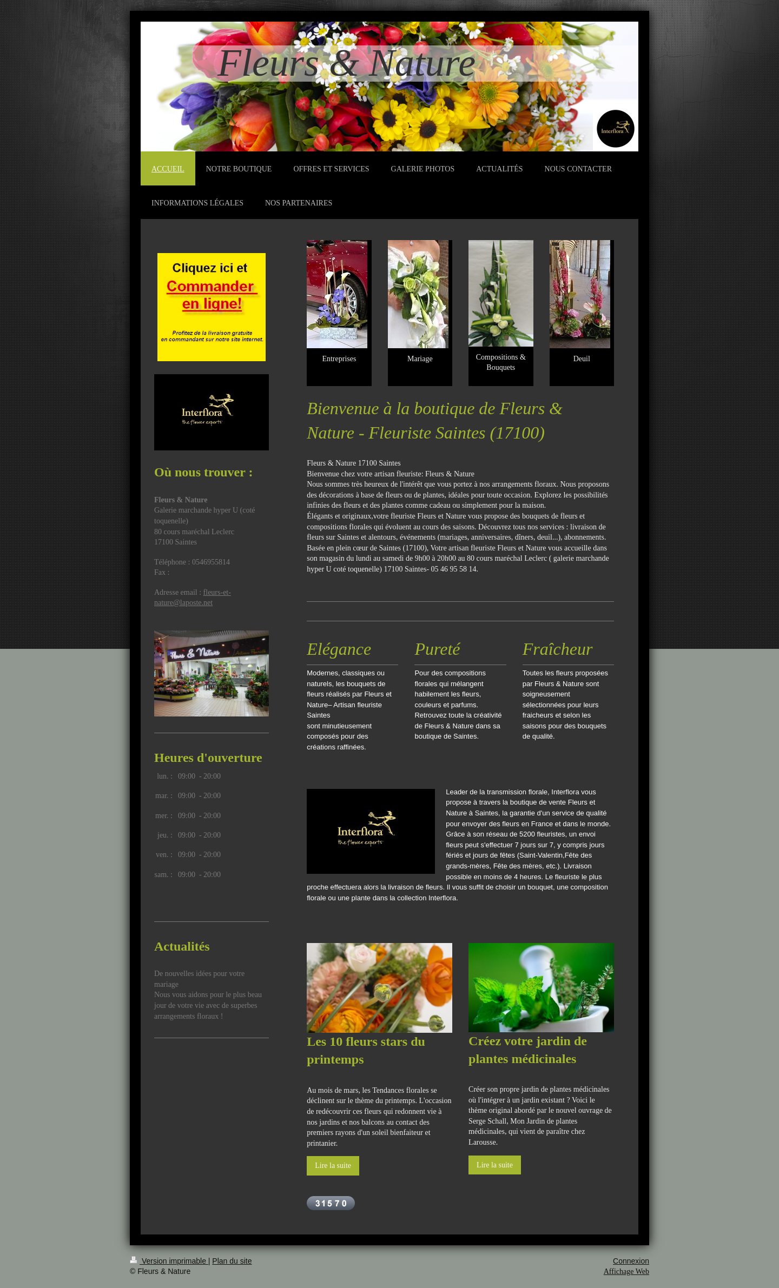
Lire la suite (333, 1165)
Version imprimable (169, 1261)
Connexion (631, 1261)
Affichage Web (626, 1271)
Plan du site (232, 1261)
